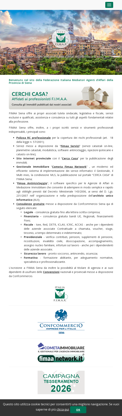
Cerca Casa (70, 158)
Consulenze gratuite (30, 204)
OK (78, 409)
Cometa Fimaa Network (69, 166)
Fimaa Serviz (70, 146)
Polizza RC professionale (33, 137)
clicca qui (63, 409)
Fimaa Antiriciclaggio (32, 183)
